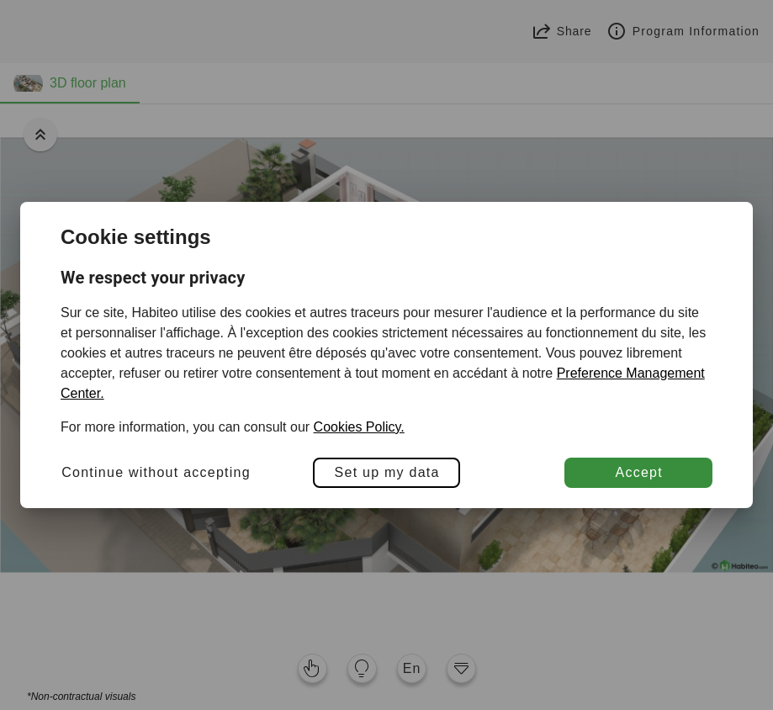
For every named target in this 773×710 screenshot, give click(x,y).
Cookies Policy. (359, 427)
